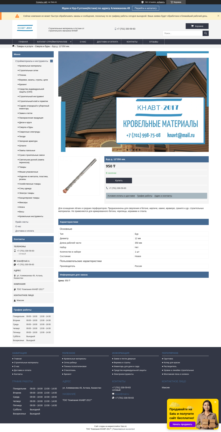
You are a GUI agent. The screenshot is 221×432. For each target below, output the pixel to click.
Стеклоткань (70, 370)
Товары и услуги (25, 46)
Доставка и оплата (107, 42)
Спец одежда (25, 188)
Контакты (132, 42)
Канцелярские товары (29, 198)
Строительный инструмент (31, 96)
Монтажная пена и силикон (176, 374)
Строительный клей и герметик (33, 101)
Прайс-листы (21, 222)
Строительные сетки (28, 70)
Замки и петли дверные (125, 359)
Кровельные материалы (30, 66)
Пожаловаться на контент (124, 429)
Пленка (22, 75)
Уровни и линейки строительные (179, 370)
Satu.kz (123, 426)
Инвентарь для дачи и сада (126, 366)
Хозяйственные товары (30, 184)
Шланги (22, 146)
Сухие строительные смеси (32, 155)
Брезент (23, 84)
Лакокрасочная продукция (31, 118)
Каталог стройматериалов (52, 42)
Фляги (22, 207)
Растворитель (170, 366)
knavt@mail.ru (23, 261)
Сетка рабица (70, 362)
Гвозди (22, 136)
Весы (21, 212)
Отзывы (153, 42)
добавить (161, 2)
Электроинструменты (124, 374)
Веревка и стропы (122, 362)
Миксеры (23, 202)
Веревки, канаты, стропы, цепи (33, 80)
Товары (22, 167)
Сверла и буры (42, 46)
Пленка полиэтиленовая (75, 366)
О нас (83, 42)
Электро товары (26, 193)
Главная (23, 42)
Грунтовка (168, 359)
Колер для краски (172, 362)
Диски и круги (25, 122)
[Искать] (206, 33)
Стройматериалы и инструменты (31, 61)
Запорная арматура (28, 141)
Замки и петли (25, 113)
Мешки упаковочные (28, 172)
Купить (118, 180)
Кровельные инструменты (31, 216)
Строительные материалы (26, 362)
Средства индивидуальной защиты (130, 370)
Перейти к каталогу (146, 8)
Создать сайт (41, 2)
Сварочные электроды (29, 132)
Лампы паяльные (27, 150)
